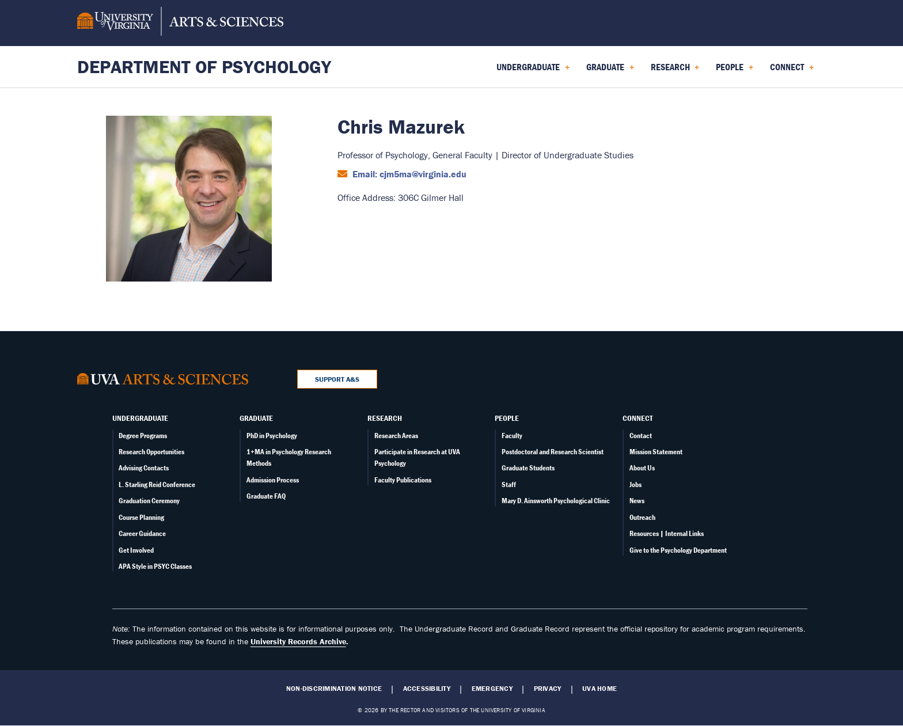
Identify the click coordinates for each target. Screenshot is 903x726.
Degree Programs (143, 435)
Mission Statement (655, 452)
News (636, 500)
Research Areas (396, 435)
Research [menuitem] (675, 71)
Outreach (642, 517)
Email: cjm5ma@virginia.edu (408, 174)
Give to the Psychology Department (678, 550)
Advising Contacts (144, 468)
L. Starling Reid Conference (157, 484)
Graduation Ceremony (149, 500)
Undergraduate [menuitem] (533, 71)
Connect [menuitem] (791, 71)
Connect (637, 418)
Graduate (256, 418)
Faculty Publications (402, 480)
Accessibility (426, 689)
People (507, 418)
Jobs (635, 484)
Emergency (492, 689)
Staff (509, 484)
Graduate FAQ (266, 496)
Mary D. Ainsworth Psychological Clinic (556, 500)
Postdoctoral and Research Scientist (553, 452)
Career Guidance (142, 533)
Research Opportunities (151, 452)
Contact (640, 435)
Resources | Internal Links (666, 533)
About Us (642, 468)
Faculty (512, 435)
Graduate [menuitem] (610, 71)
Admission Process (272, 480)
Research (384, 418)
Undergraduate (140, 418)
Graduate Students (528, 468)
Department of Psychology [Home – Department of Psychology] (204, 66)
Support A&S (337, 379)
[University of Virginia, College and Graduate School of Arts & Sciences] (180, 23)
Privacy (547, 689)
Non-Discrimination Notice (334, 689)
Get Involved (136, 550)
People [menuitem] (734, 71)
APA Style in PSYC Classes (155, 566)
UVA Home (599, 689)
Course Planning (141, 517)
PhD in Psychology (271, 435)
